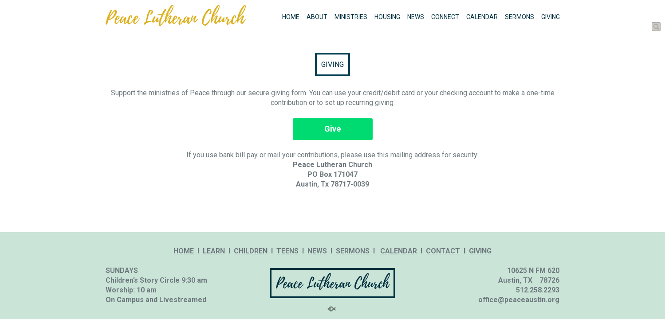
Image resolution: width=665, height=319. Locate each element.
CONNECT (445, 16)
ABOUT (317, 16)
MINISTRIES (350, 16)
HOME (290, 16)
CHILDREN (251, 251)
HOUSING (387, 16)
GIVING (550, 16)
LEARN (214, 251)
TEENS (287, 251)
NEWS (415, 16)
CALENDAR (482, 16)
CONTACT (443, 251)
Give (332, 129)
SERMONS (519, 16)
